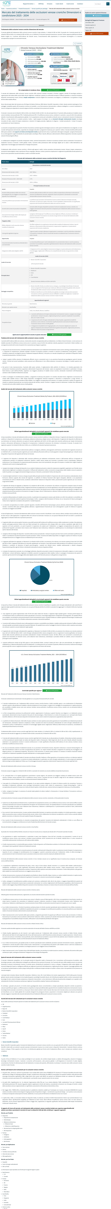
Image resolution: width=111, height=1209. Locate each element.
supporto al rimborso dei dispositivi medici (26, 132)
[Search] (107, 3)
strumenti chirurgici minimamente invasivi (64, 119)
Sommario (41, 25)
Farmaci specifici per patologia (39, 8)
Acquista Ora (97, 15)
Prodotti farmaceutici (24, 8)
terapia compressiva (29, 97)
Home (2, 8)
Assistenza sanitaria (11, 8)
